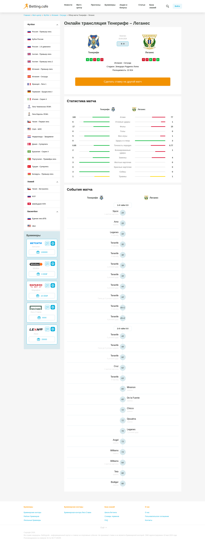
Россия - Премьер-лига (39, 31)
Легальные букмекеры (32, 520)
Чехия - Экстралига (38, 188)
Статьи (142, 5)
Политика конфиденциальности (157, 524)
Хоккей (31, 181)
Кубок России (35, 39)
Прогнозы (95, 5)
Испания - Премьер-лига (40, 69)
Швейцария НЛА (37, 203)
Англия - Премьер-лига (39, 54)
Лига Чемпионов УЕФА (39, 106)
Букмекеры (110, 5)
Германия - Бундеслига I (40, 91)
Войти (177, 6)
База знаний (152, 6)
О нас (147, 507)
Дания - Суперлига (38, 144)
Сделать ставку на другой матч (123, 81)
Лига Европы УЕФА (38, 114)
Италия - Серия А (37, 99)
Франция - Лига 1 (37, 84)
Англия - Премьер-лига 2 (40, 61)
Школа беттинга (111, 512)
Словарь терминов (112, 516)
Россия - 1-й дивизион (39, 46)
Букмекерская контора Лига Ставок (77, 512)
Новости (68, 5)
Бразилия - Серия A (38, 151)
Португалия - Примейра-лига (42, 159)
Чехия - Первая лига (38, 121)
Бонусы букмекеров (31, 524)
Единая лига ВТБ (37, 218)
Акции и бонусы (123, 6)
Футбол (31, 24)
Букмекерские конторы (32, 512)
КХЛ (32, 196)
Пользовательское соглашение (157, 516)
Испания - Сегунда (38, 76)
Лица (107, 524)
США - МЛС (35, 129)
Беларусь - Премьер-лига (40, 174)
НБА (32, 226)
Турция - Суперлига (38, 166)
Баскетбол (33, 211)
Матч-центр (79, 6)
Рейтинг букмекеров (31, 516)
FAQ (106, 520)
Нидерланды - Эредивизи (40, 136)
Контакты (148, 520)
